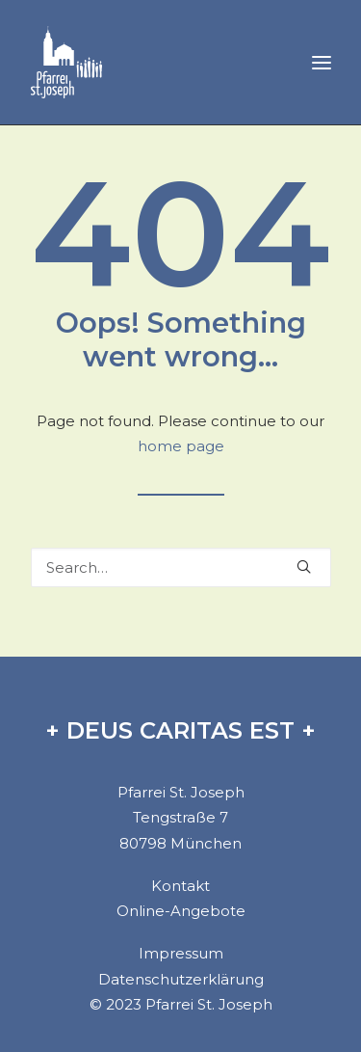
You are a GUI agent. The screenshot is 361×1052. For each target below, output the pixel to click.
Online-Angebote (180, 911)
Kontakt (180, 886)
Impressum (181, 953)
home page (181, 446)
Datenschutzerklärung (181, 979)
